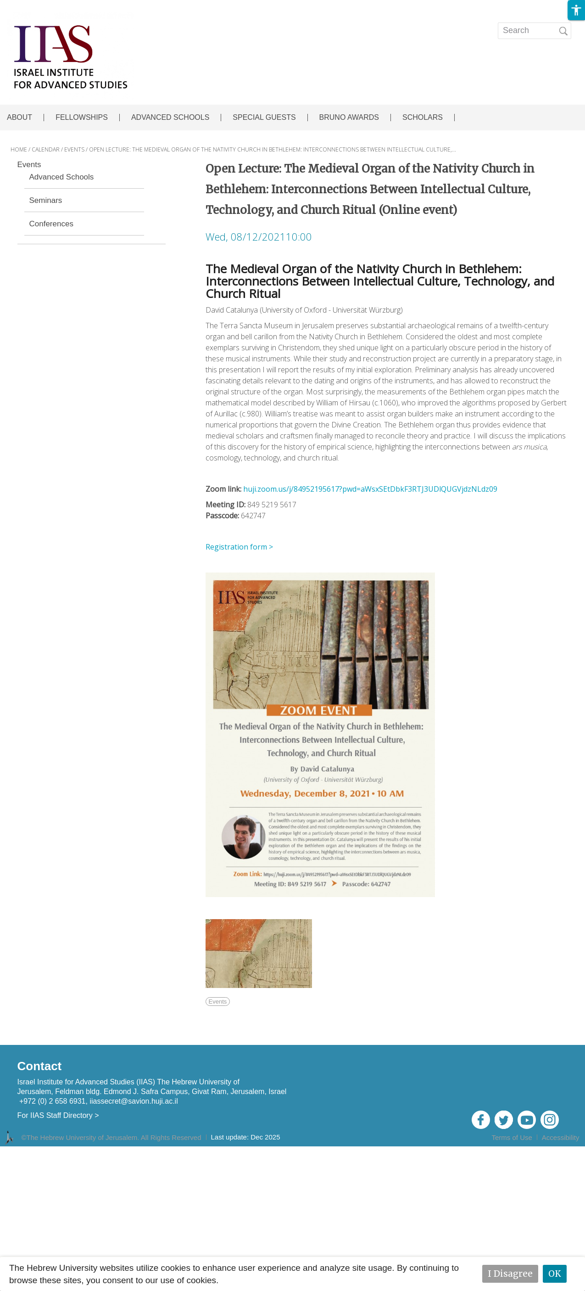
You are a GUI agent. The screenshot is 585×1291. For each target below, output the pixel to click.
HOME (19, 149)
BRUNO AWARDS (349, 117)
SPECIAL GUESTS (264, 117)
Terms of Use (511, 1137)
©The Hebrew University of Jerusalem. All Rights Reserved (111, 1137)
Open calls (397, 24)
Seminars (45, 200)
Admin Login (557, 1149)
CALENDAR (46, 149)
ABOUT (19, 117)
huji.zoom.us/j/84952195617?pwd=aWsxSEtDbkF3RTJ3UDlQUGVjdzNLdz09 (370, 489)
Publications (333, 24)
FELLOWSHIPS (82, 117)
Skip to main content (39, 6)
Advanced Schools (61, 177)
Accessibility (560, 1137)
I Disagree (510, 1273)
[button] (576, 10)
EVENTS (276, 24)
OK (554, 1273)
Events (29, 165)
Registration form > (239, 547)
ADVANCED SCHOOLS (170, 117)
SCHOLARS (422, 117)
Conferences (51, 224)
